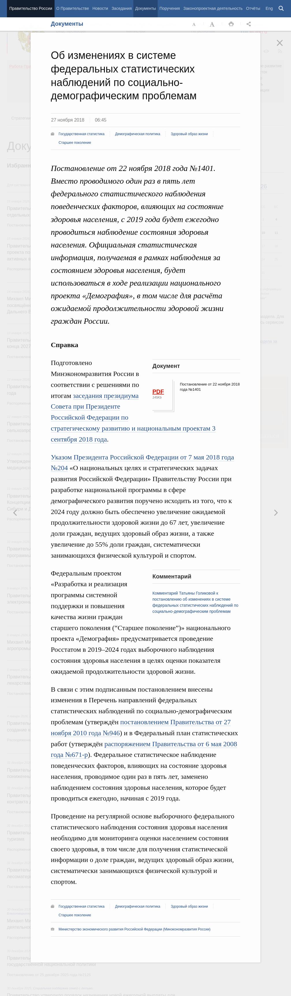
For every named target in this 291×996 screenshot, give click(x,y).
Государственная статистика (82, 134)
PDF (158, 391)
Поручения (169, 8)
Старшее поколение (75, 143)
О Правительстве (72, 8)
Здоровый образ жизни (189, 134)
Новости (100, 8)
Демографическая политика (137, 134)
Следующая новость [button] (15, 512)
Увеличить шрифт (213, 24)
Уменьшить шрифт (194, 24)
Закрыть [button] (284, 47)
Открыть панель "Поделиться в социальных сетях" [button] (250, 24)
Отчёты (253, 8)
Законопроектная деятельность (212, 8)
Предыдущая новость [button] (275, 512)
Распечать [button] (231, 24)
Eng (269, 8)
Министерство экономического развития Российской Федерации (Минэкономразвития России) (134, 929)
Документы (145, 8)
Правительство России (30, 8)
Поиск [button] (281, 8)
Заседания (121, 8)
